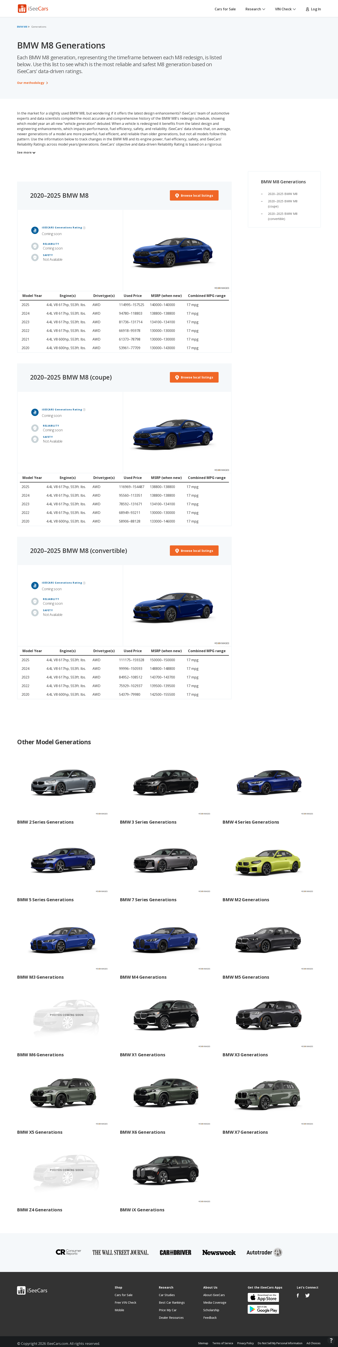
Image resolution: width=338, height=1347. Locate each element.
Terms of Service (222, 1343)
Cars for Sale (225, 9)
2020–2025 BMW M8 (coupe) (71, 377)
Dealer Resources (171, 1318)
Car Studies (167, 1295)
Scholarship (211, 1310)
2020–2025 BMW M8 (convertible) (78, 550)
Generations (38, 26)
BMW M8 (22, 26)
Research (255, 9)
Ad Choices (314, 1343)
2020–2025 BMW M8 (282, 194)
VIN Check (285, 9)
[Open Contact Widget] (331, 1340)
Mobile (119, 1310)
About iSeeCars (214, 1295)
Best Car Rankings (172, 1302)
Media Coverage (214, 1302)
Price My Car (168, 1310)
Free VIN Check (125, 1302)
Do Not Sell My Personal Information (280, 1343)
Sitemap (203, 1343)
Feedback (210, 1318)
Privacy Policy (245, 1343)
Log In (313, 9)
